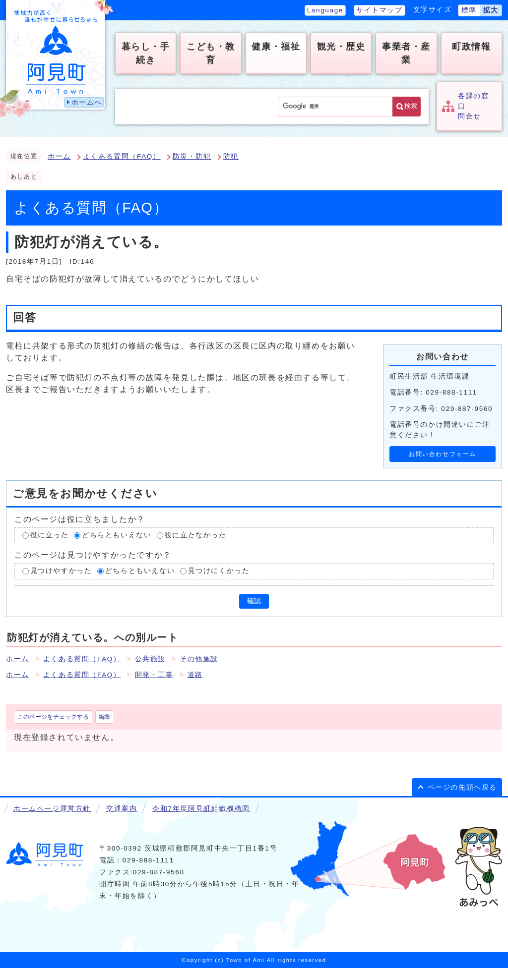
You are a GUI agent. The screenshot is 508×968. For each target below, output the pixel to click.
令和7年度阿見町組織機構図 (201, 808)
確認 (254, 601)
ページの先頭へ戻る (462, 787)
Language (325, 10)
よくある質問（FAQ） (122, 156)
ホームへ (86, 102)
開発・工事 (154, 675)
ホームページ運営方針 (52, 808)
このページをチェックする (53, 716)
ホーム (59, 156)
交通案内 (121, 808)
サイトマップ (379, 10)
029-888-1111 (148, 860)
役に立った (49, 535)
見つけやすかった (61, 571)
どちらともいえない (116, 535)
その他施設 (199, 659)
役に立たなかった (196, 535)
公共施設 (150, 659)
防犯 (231, 156)
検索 (410, 106)
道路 (195, 675)
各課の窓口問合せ (473, 106)
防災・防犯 (192, 156)
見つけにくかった (219, 571)
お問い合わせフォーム (442, 454)
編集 (105, 716)
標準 (469, 10)
